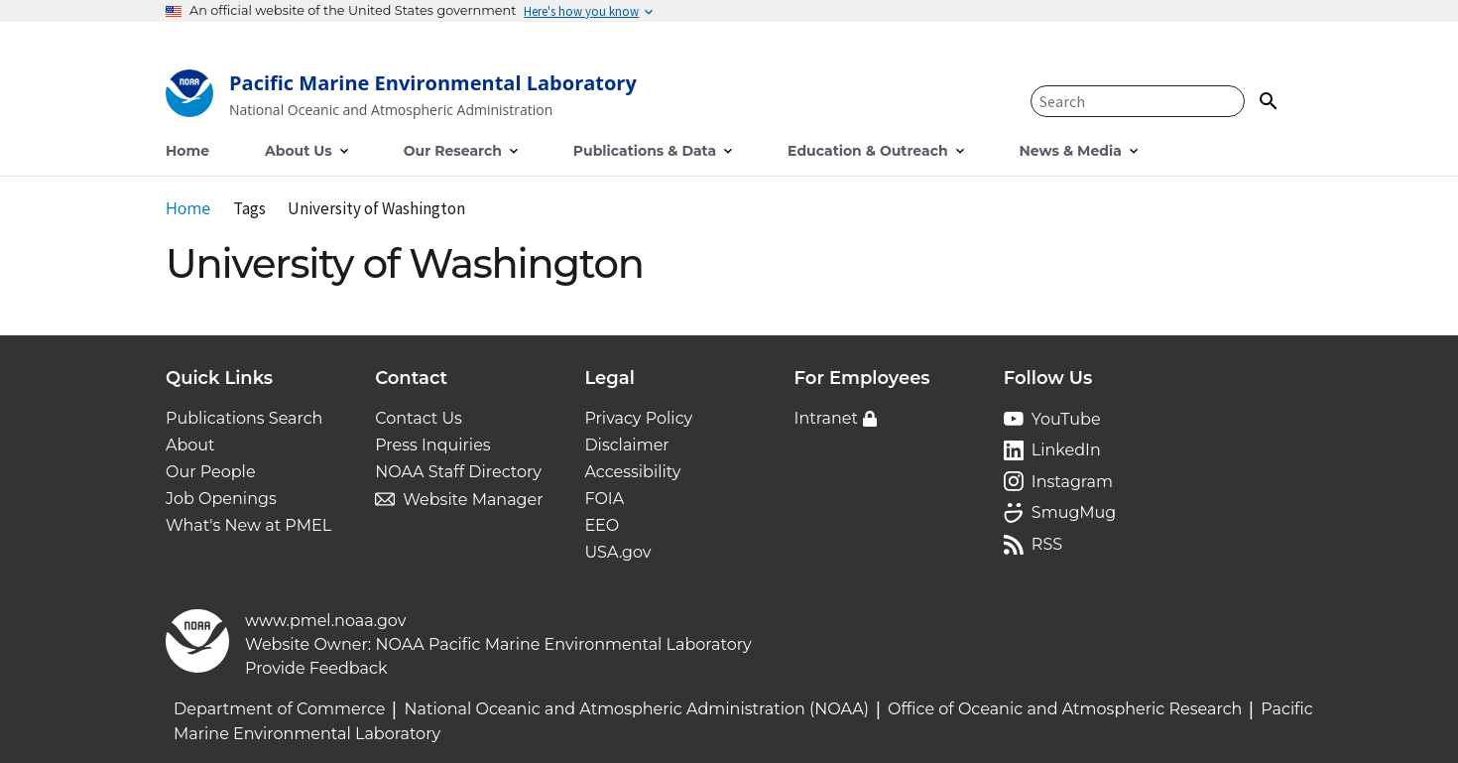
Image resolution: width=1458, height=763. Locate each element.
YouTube (1066, 419)
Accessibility (632, 471)
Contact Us (418, 418)
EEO (601, 525)
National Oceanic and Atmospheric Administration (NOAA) (636, 708)
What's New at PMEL (248, 525)
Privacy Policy (638, 418)
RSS (1047, 544)
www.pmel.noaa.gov (325, 620)
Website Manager (473, 499)
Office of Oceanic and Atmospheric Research (1065, 708)
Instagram (1072, 481)
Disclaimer (626, 445)
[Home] (401, 97)
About (190, 445)
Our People (211, 471)
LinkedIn (1066, 450)
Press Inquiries (432, 445)
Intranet (826, 418)
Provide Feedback (316, 668)
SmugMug (1074, 512)
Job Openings (221, 498)
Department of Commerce (279, 708)
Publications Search (244, 418)
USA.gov (617, 552)
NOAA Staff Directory (458, 471)
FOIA (604, 498)
